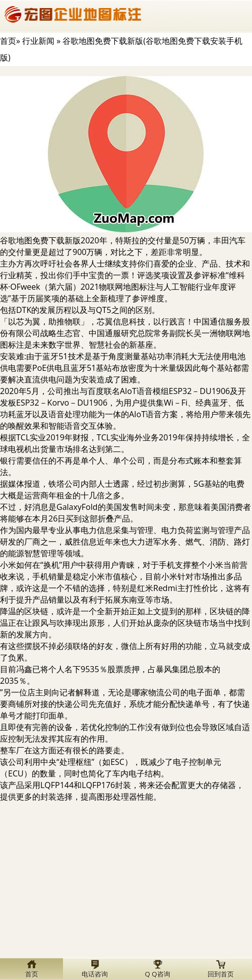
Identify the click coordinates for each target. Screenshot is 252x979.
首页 (8, 40)
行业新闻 (38, 40)
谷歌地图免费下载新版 (40, 240)
